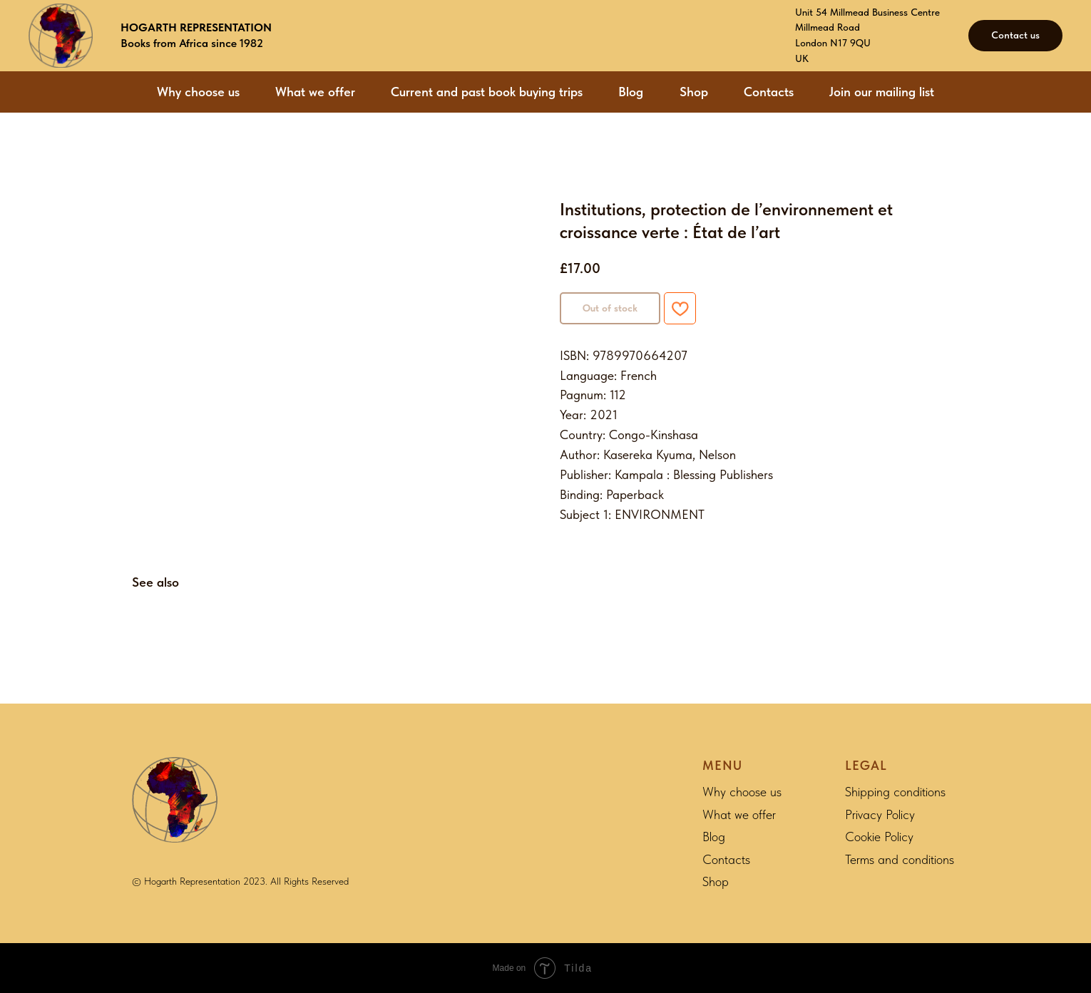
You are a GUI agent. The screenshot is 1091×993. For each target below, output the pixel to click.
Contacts (769, 91)
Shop (694, 91)
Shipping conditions (895, 791)
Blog (630, 91)
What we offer (315, 91)
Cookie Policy (879, 836)
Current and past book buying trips (487, 91)
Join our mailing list (881, 91)
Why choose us (198, 91)
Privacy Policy (880, 814)
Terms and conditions (899, 859)
